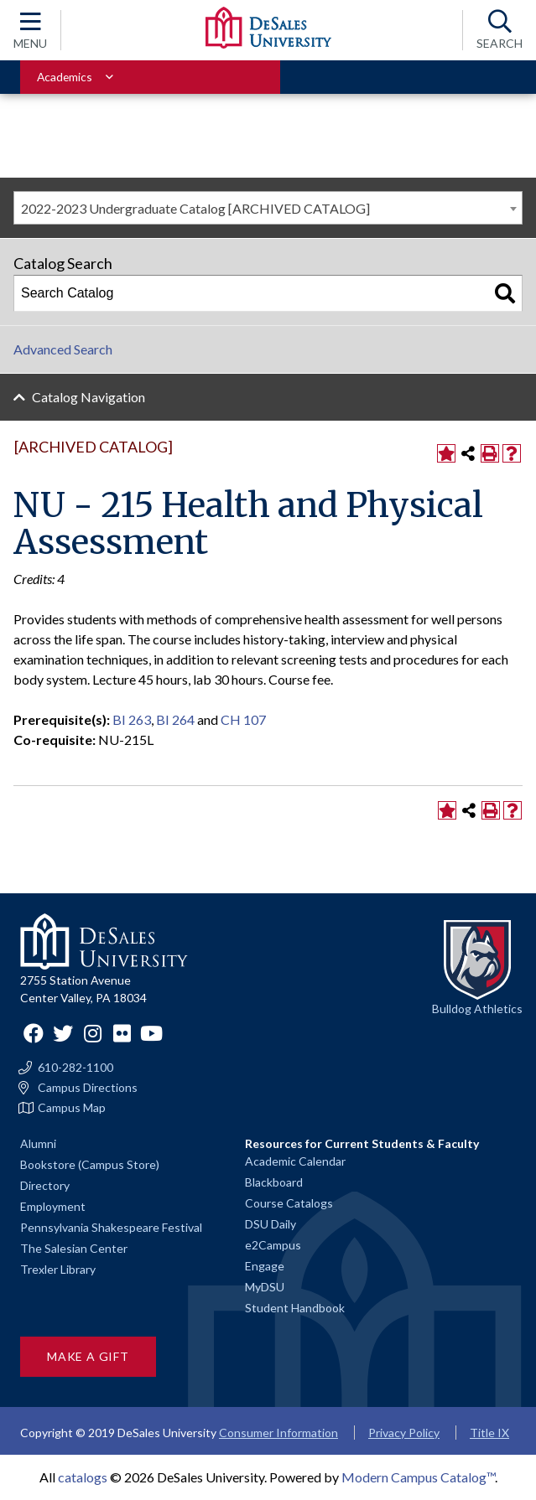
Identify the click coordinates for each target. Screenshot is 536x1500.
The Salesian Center (73, 1248)
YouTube (151, 1033)
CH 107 (243, 719)
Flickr (121, 1033)
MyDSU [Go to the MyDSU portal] (264, 1287)
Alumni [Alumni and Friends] (38, 1143)
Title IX (489, 1432)
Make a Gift (88, 1356)
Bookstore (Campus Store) (89, 1164)
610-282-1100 (75, 1067)
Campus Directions (88, 1087)
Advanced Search (62, 349)
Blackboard (274, 1182)
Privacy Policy (404, 1432)
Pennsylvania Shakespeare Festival (111, 1227)
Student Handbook (295, 1308)
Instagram (92, 1033)
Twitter (62, 1033)
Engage (264, 1266)
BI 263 (131, 719)
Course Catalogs (289, 1203)
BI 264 (175, 719)
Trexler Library (58, 1269)
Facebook (33, 1033)
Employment (53, 1206)
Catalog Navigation (88, 397)
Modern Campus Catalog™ (418, 1477)
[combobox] (268, 208)
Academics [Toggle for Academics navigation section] (64, 77)
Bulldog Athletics (477, 1008)
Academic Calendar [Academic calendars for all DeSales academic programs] (295, 1161)
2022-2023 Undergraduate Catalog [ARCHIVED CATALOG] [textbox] (195, 208)
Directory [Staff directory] (45, 1185)
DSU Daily (270, 1224)
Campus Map (72, 1108)
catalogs (82, 1477)
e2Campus (273, 1245)
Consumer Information (278, 1432)
